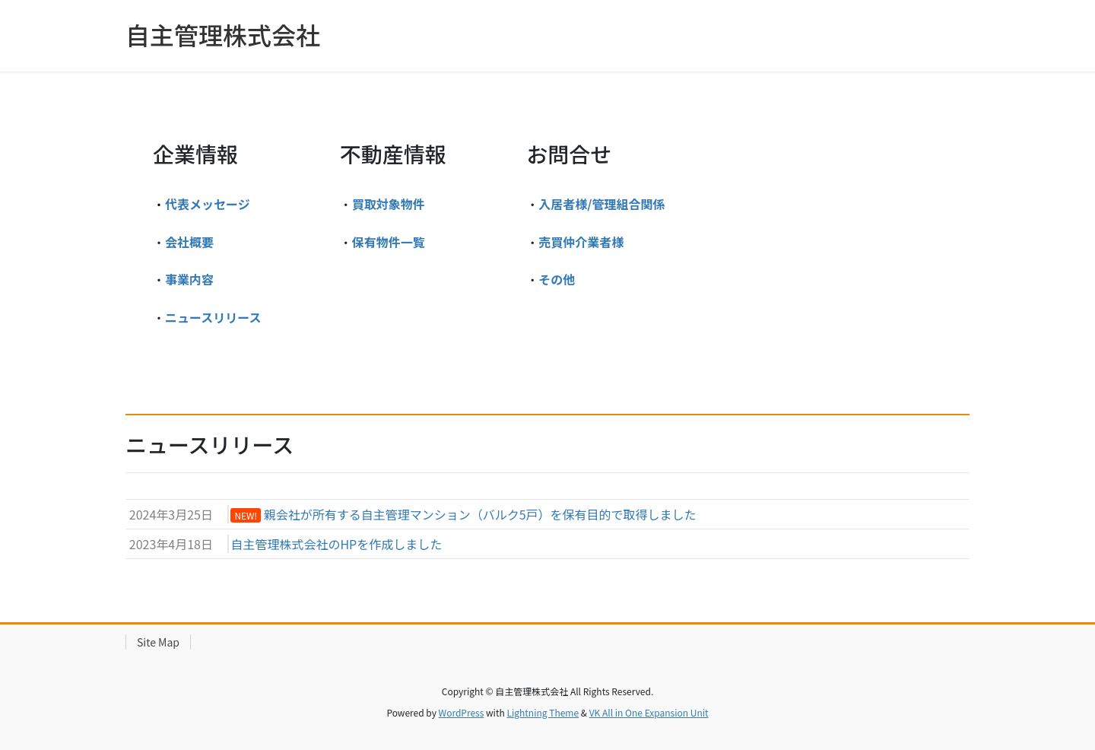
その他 (556, 279)
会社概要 (189, 242)
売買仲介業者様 (581, 242)
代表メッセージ (207, 204)
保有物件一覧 (388, 242)
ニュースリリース (213, 317)
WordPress (461, 712)
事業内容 (189, 279)
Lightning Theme (542, 712)
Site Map (158, 642)
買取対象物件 (388, 204)
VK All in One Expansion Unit (649, 712)
